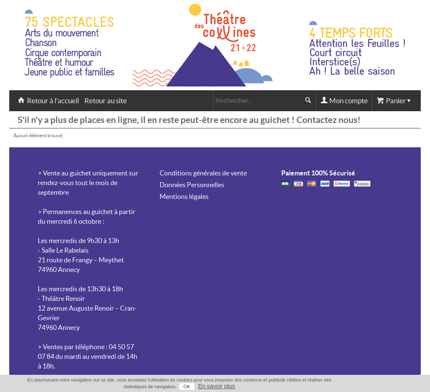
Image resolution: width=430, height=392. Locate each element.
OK (187, 386)
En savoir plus (216, 386)
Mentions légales (184, 196)
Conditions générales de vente (203, 173)
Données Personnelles (192, 184)
